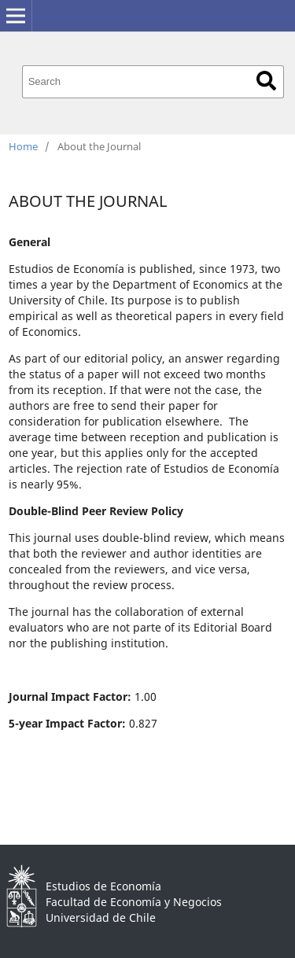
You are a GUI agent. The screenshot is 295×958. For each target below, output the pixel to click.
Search (266, 80)
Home (23, 146)
